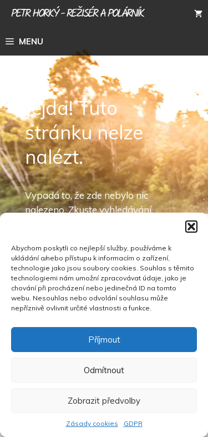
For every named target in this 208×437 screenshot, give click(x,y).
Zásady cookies (92, 423)
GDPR (133, 423)
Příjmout (104, 339)
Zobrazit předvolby (104, 400)
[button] (191, 226)
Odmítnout (104, 370)
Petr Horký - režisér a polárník (77, 14)
